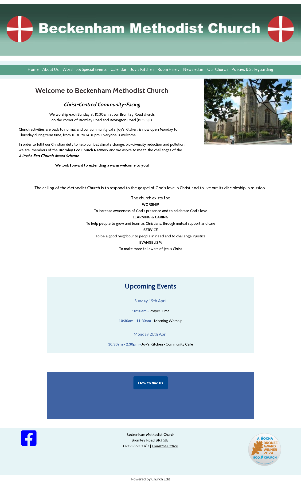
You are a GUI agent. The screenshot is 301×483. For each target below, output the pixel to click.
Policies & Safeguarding (252, 69)
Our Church (217, 69)
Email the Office (165, 446)
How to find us (150, 382)
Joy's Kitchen (142, 69)
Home (33, 69)
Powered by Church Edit (150, 479)
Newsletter (193, 69)
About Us (50, 69)
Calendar (118, 69)
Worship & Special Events (85, 69)
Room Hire (166, 69)
